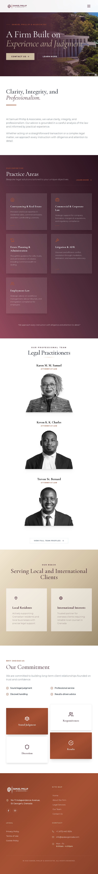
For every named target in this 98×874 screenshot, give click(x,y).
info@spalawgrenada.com (67, 837)
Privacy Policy (12, 831)
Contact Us (20, 56)
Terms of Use (12, 836)
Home (55, 795)
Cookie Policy (12, 840)
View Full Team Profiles (49, 541)
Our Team (56, 809)
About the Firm (59, 800)
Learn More (50, 56)
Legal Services (58, 805)
